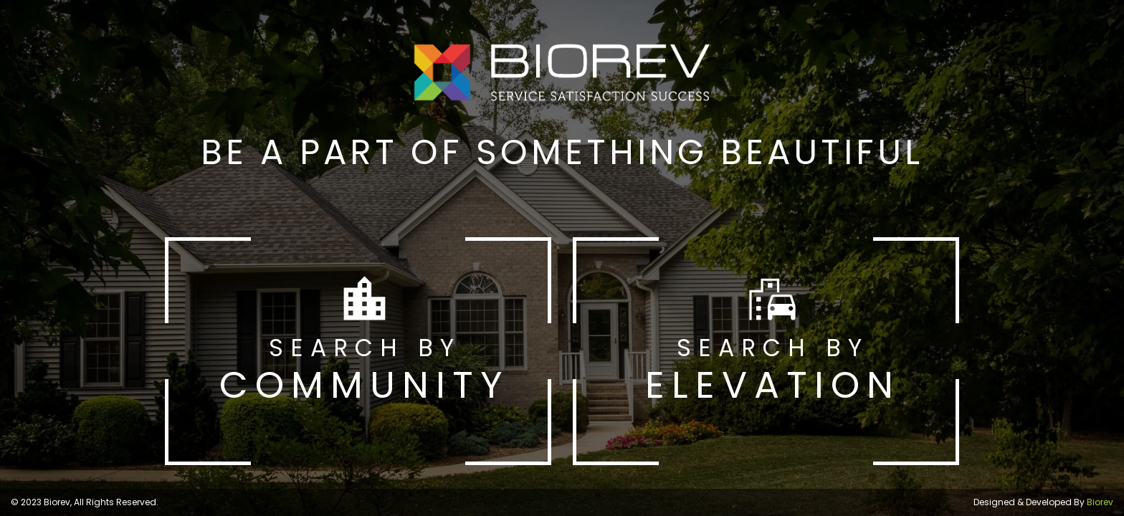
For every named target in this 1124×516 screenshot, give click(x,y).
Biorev (1100, 502)
